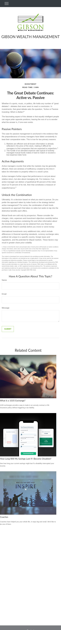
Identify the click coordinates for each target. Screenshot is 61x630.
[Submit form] (8, 329)
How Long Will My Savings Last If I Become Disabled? (25, 458)
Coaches (4, 517)
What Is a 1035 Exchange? (12, 400)
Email (4, 294)
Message (5, 308)
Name (4, 280)
